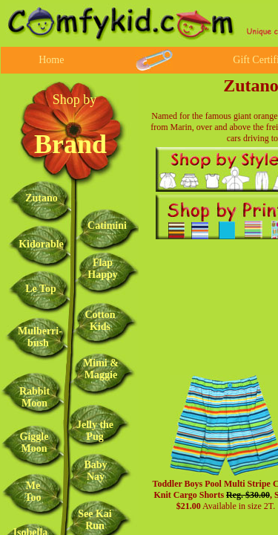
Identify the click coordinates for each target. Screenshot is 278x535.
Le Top (40, 288)
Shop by (75, 99)
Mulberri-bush (40, 336)
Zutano (41, 198)
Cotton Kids (100, 320)
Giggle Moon (34, 442)
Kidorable (41, 244)
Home (51, 59)
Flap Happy (102, 268)
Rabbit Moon (34, 397)
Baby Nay (95, 470)
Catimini (107, 225)
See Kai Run (95, 519)
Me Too (32, 491)
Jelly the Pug (94, 430)
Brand (70, 144)
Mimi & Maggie (101, 368)
